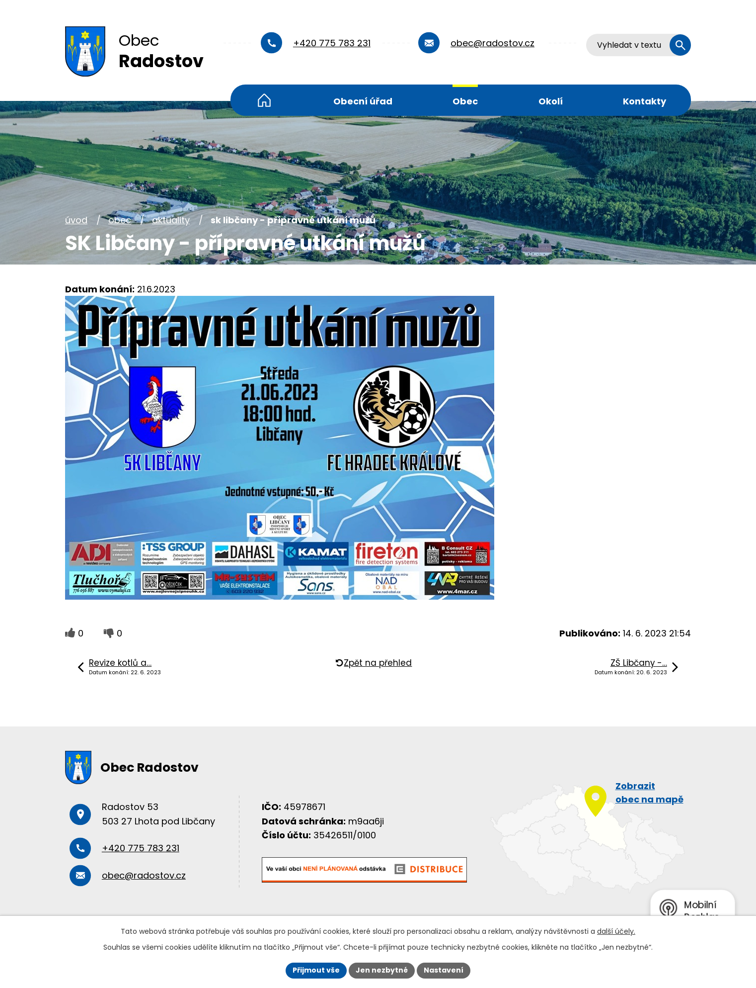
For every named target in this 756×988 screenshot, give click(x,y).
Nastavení (443, 970)
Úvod (264, 100)
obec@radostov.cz (492, 43)
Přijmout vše (316, 970)
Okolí (550, 101)
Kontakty (644, 101)
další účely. (616, 931)
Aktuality (171, 220)
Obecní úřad (362, 101)
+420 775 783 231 (332, 43)
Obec (465, 101)
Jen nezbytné (382, 970)
